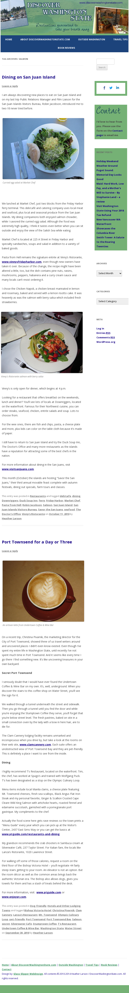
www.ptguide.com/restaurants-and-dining (31, 834)
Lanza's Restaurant (25, 914)
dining (76, 496)
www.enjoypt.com (14, 897)
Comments (105, 337)
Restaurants (38, 496)
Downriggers (10, 500)
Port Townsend (35, 919)
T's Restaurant (67, 923)
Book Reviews (66, 47)
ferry (42, 500)
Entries (103, 333)
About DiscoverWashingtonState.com (45, 39)
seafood (69, 509)
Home (8, 39)
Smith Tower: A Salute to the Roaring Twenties (110, 242)
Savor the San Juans (50, 509)
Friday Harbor (54, 500)
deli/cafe (65, 496)
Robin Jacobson (32, 505)
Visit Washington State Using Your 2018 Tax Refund (110, 210)
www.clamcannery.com (35, 744)
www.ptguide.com (48, 892)
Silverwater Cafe (21, 923)
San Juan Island (63, 505)
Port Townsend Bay (59, 919)
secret (6, 923)
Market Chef (72, 500)
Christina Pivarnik (63, 910)
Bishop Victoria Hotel (37, 910)
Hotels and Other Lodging (64, 906)
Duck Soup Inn (28, 500)
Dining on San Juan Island (28, 77)
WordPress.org (105, 342)
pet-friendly (17, 919)
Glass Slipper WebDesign (28, 973)
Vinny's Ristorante (33, 514)
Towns (6, 910)
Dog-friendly (38, 906)
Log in (100, 328)
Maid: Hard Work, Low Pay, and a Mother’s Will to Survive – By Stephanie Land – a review (110, 192)
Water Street (73, 928)
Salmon (47, 505)
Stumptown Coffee (45, 923)
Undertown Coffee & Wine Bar (20, 928)
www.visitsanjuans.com (18, 469)
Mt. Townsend (48, 914)
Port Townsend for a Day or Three (37, 542)
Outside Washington (91, 39)
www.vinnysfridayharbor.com (22, 262)
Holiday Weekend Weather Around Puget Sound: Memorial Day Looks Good (109, 170)
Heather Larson (12, 518)
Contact (6, 969)
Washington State (52, 928)
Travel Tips (92, 965)
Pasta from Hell (11, 505)
